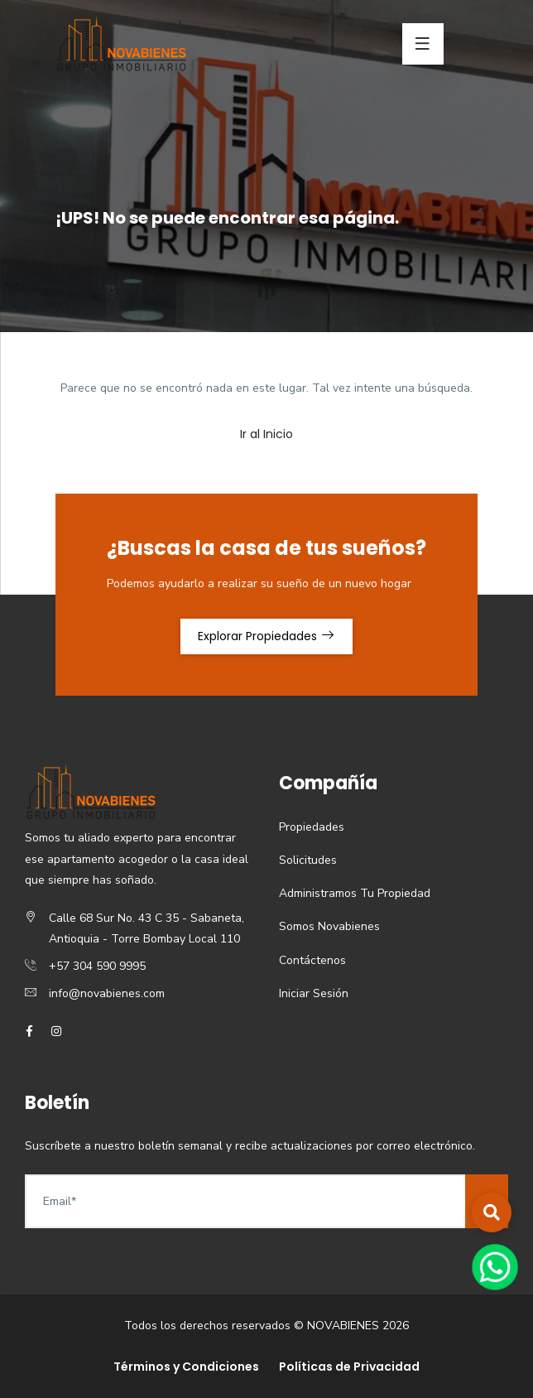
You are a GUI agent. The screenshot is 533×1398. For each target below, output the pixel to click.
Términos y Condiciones (186, 1366)
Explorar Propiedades (266, 636)
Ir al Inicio (266, 434)
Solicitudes (308, 860)
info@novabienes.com (107, 993)
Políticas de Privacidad (349, 1366)
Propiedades (311, 827)
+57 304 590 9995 (97, 966)
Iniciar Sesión (313, 993)
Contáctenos (312, 960)
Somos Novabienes (329, 926)
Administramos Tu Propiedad (354, 893)
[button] (491, 1212)
